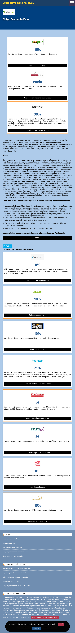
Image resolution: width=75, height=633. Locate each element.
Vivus (37, 238)
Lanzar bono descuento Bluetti (37, 281)
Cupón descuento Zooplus (37, 65)
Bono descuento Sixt (37, 350)
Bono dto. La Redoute (37, 487)
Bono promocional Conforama (37, 418)
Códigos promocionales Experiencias (15, 552)
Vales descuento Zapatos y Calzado (15, 577)
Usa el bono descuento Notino (37, 130)
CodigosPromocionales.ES (18, 2)
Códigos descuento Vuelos (12, 539)
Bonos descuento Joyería (11, 581)
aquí (61, 624)
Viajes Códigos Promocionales (13, 556)
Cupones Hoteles (9, 543)
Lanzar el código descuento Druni (37, 453)
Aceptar (37, 629)
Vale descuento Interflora (37, 521)
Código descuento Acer (37, 315)
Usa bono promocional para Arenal (37, 98)
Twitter (7, 246)
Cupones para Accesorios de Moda (15, 573)
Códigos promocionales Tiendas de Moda (17, 568)
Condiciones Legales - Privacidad (44, 618)
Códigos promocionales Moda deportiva (17, 586)
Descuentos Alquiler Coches (12, 547)
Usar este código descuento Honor (37, 384)
